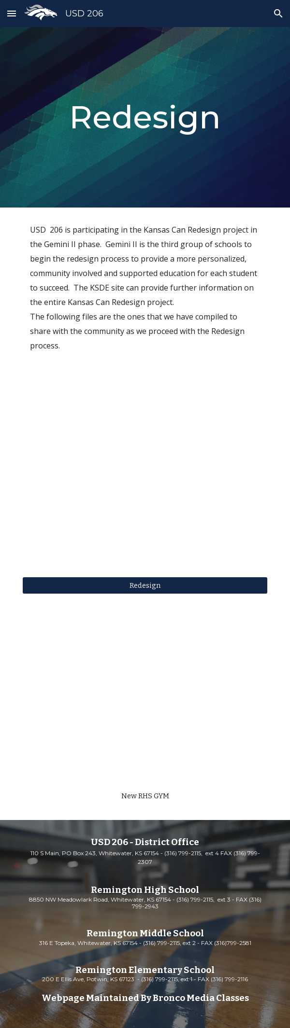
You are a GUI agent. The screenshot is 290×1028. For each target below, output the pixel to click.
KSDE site (107, 287)
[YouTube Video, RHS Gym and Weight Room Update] (144, 700)
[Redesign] (145, 585)
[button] (11, 13)
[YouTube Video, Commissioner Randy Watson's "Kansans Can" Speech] (144, 482)
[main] (144, 117)
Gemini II (60, 244)
